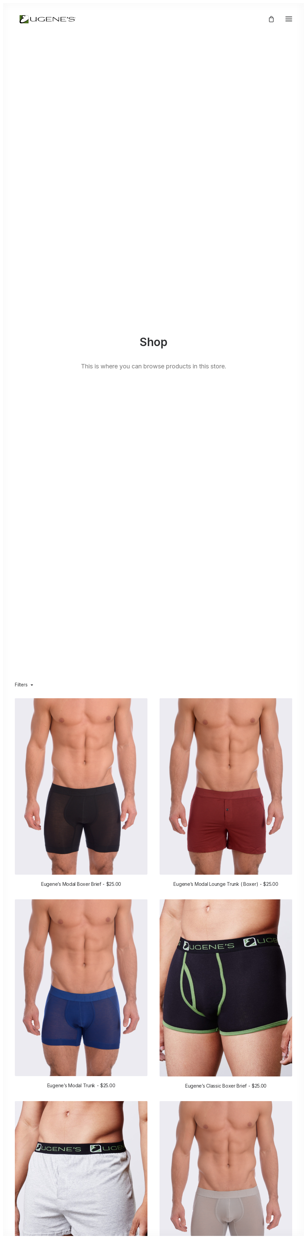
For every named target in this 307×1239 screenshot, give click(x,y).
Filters (21, 684)
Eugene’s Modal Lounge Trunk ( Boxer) (225, 884)
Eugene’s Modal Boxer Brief (81, 884)
